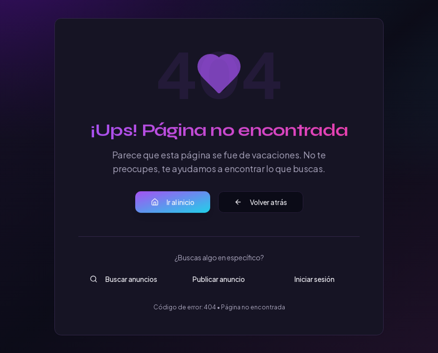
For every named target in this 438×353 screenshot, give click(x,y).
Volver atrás (260, 202)
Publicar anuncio (219, 279)
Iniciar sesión (314, 279)
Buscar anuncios (123, 279)
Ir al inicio (173, 202)
